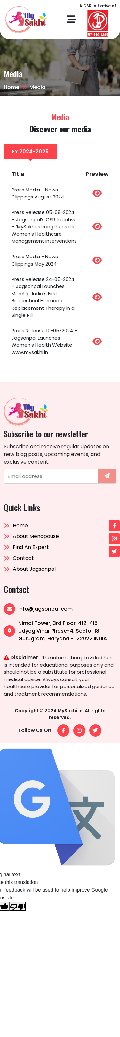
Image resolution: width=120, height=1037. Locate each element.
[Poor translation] (17, 906)
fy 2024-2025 (30, 151)
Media (37, 87)
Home (11, 87)
